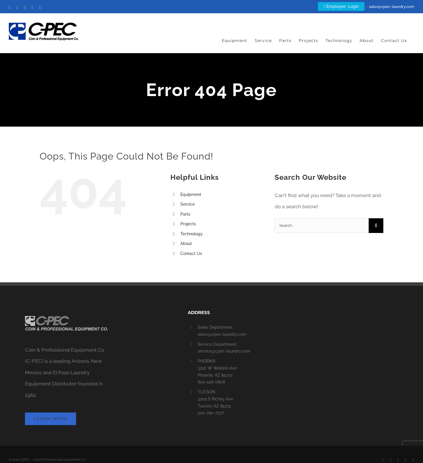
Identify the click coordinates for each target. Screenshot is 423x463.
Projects (188, 224)
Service (187, 204)
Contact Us (191, 253)
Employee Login (341, 6)
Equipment (190, 194)
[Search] (376, 225)
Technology (191, 233)
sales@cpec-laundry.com (391, 6)
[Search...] (322, 225)
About (186, 243)
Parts (185, 214)
